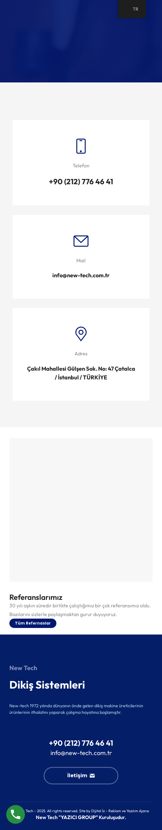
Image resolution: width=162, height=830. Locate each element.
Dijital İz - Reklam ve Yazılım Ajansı (120, 810)
